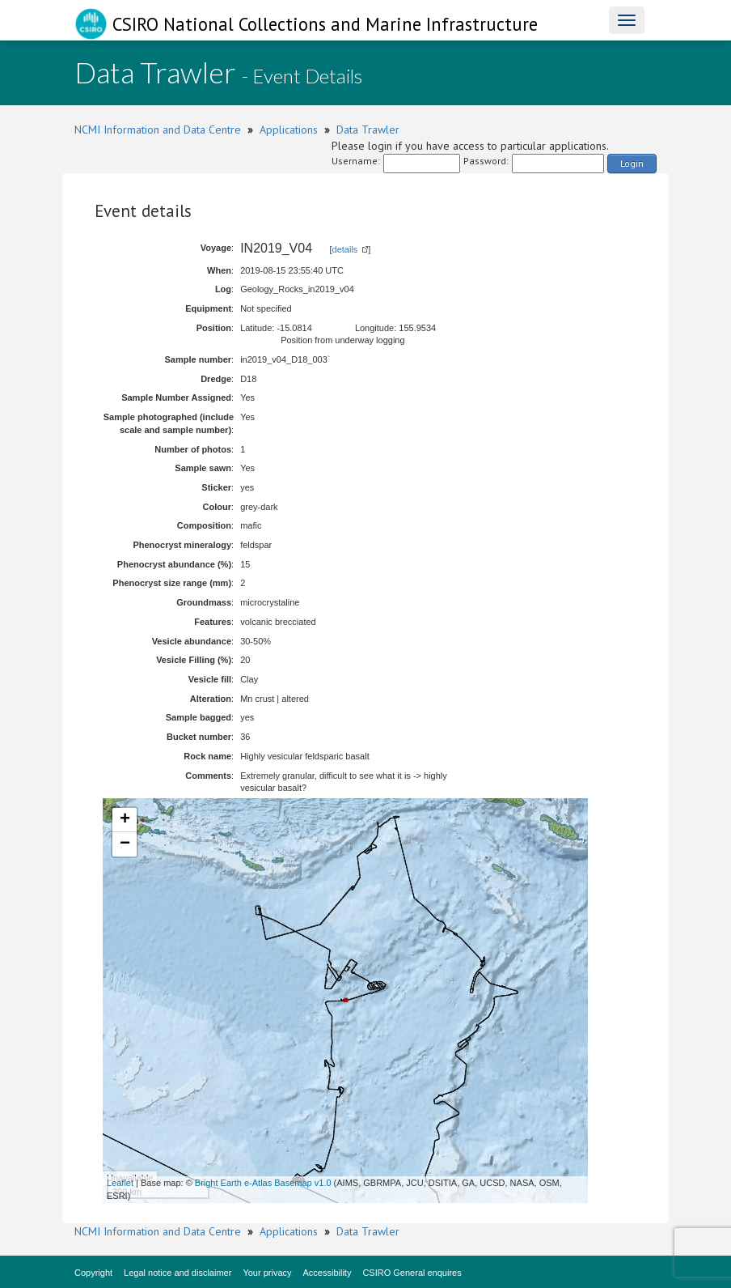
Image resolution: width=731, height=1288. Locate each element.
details (345, 249)
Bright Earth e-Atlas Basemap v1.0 (263, 1183)
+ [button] (125, 820)
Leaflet (120, 1183)
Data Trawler (367, 129)
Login (632, 163)
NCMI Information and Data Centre (157, 129)
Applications (289, 129)
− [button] (125, 844)
